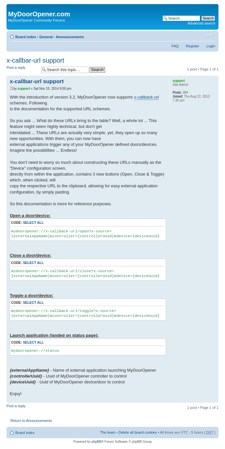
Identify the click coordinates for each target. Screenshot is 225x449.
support (24, 88)
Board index (25, 37)
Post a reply (22, 70)
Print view (200, 36)
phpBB (96, 441)
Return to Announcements (31, 421)
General (45, 37)
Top (213, 399)
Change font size (210, 36)
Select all (33, 223)
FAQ (175, 46)
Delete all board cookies (137, 432)
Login (210, 46)
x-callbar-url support (35, 60)
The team (107, 432)
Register (192, 46)
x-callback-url (146, 97)
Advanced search (201, 23)
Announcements (70, 37)
